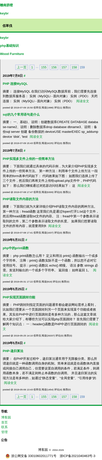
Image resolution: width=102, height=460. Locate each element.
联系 (4, 427)
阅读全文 (82, 101)
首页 (4, 422)
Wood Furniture (12, 54)
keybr (4, 13)
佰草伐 (7, 26)
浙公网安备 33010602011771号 (30, 456)
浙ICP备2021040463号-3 (78, 456)
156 (54, 67)
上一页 (21, 67)
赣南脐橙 (6, 5)
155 (44, 67)
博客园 (6, 417)
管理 (4, 432)
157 (64, 67)
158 (74, 67)
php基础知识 (9, 45)
